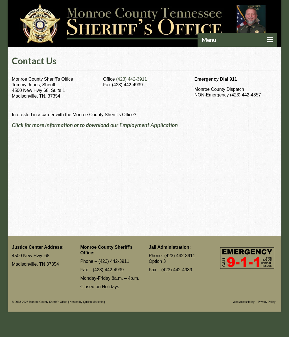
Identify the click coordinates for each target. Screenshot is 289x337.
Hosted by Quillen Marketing (87, 301)
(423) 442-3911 (131, 79)
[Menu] (237, 40)
